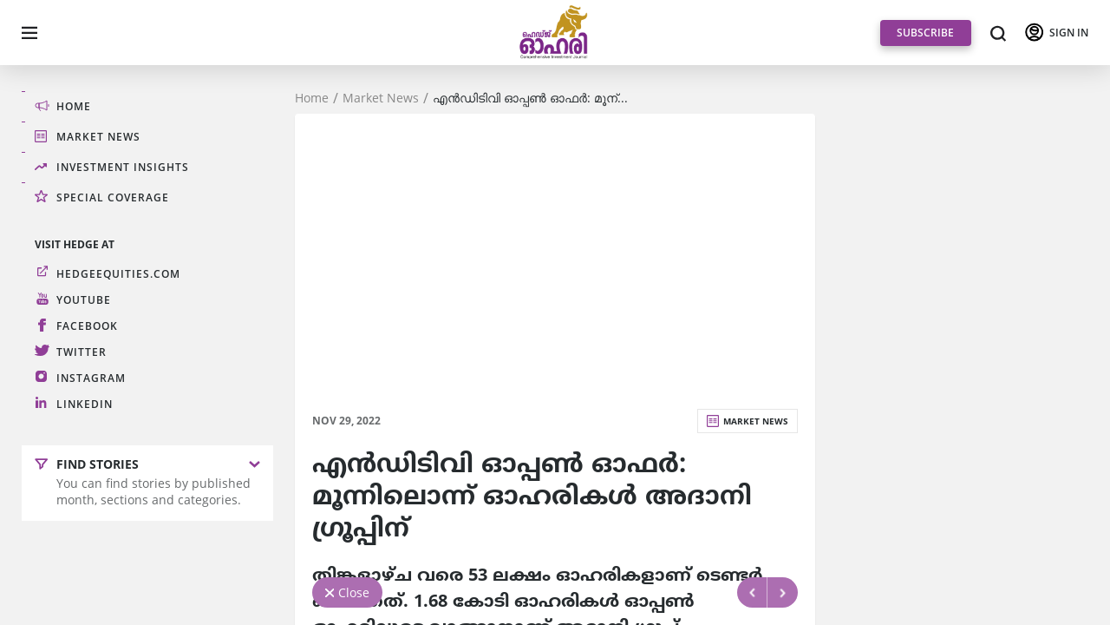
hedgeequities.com (118, 273)
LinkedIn (84, 403)
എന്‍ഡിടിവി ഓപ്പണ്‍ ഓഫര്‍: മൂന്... (530, 98)
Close (353, 592)
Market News (381, 98)
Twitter (81, 351)
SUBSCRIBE (925, 32)
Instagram (91, 377)
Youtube (83, 299)
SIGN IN (1068, 32)
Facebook (87, 325)
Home (312, 98)
